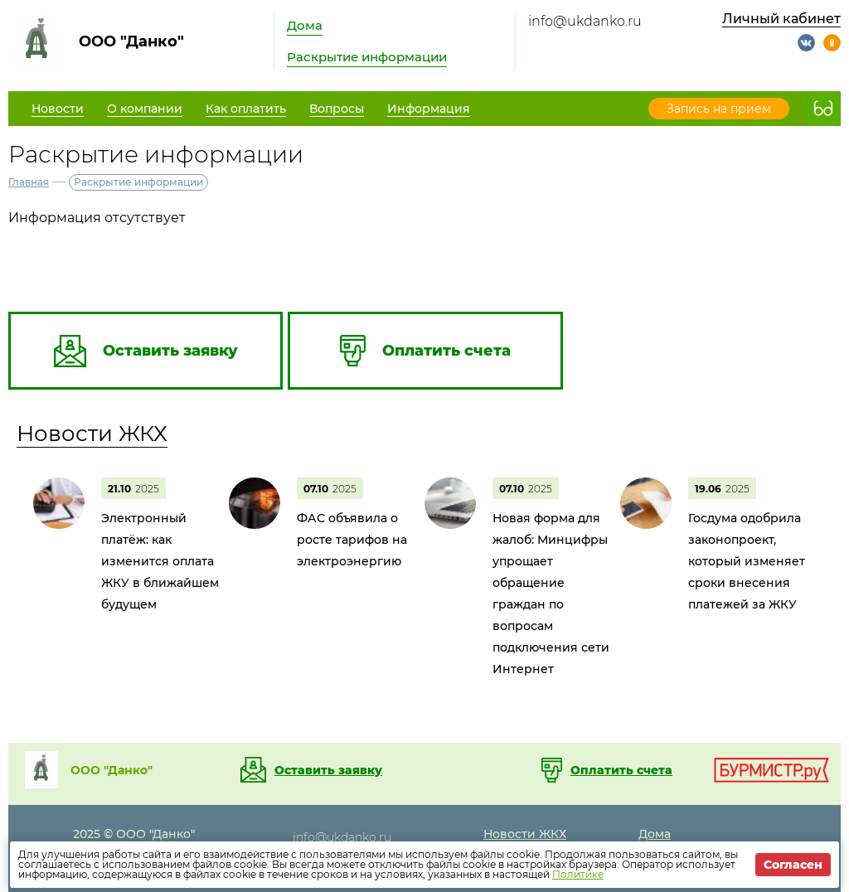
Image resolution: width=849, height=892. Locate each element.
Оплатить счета (621, 770)
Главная (28, 182)
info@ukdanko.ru (585, 21)
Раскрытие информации (367, 57)
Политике (578, 874)
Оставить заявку (328, 770)
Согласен (793, 864)
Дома (305, 25)
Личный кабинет (781, 19)
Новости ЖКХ (92, 433)
